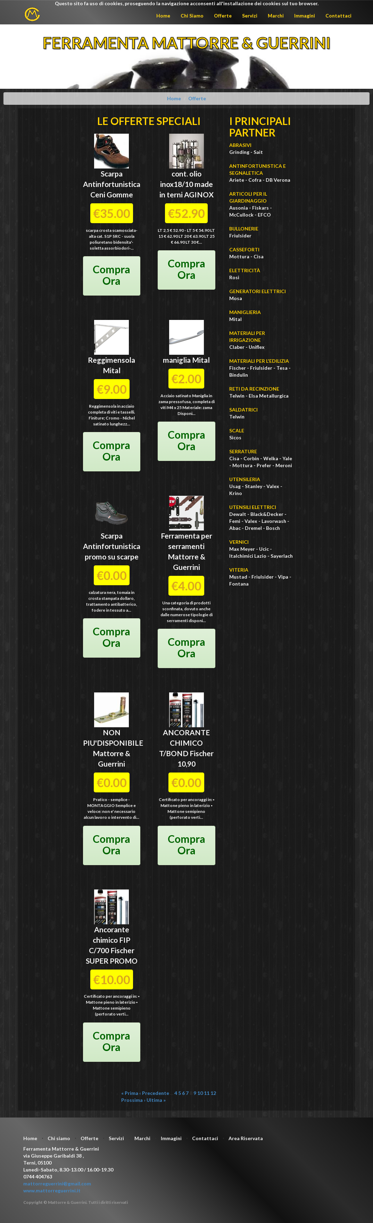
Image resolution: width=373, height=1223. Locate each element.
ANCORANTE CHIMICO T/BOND (184, 743)
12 (213, 1093)
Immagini (304, 15)
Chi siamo (59, 1138)
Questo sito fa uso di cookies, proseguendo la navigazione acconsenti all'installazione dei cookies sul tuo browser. (186, 3)
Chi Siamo (192, 15)
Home (163, 15)
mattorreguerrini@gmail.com (57, 1183)
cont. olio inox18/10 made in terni (186, 184)
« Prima (129, 1093)
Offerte (223, 15)
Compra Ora (111, 275)
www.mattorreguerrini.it (52, 1190)
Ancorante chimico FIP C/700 (110, 940)
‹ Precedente (154, 1093)
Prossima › (133, 1100)
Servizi (249, 15)
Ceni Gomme (111, 194)
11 (206, 1093)
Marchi (276, 15)
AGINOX (199, 194)
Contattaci (338, 15)
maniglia (177, 359)
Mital (112, 370)
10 (200, 1093)
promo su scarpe (112, 556)
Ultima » (156, 1100)
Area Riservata (246, 1138)
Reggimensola (111, 359)
